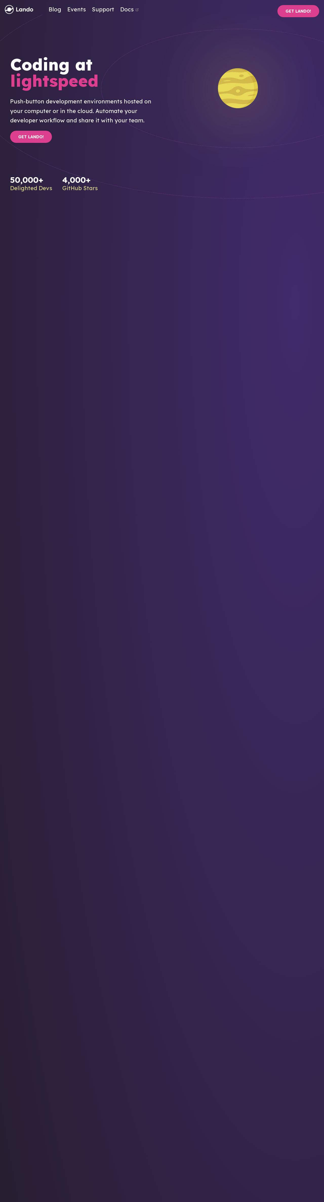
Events (76, 9)
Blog (55, 9)
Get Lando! (298, 11)
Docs (129, 9)
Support (103, 9)
